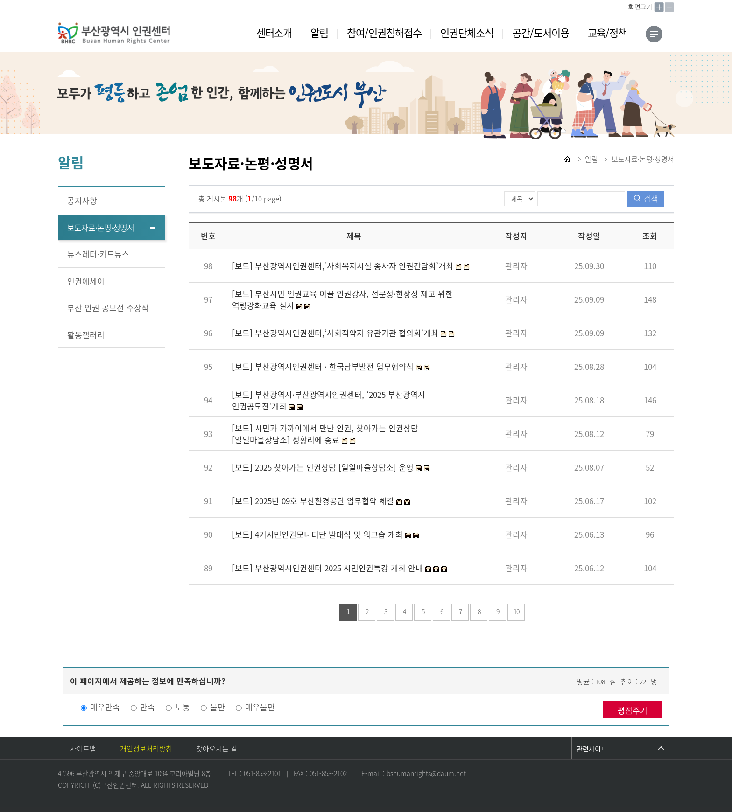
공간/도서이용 (540, 32)
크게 (659, 7)
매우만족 (105, 707)
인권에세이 (86, 281)
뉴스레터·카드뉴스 (98, 254)
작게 (669, 7)
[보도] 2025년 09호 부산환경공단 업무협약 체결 (314, 501)
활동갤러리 (86, 334)
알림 (319, 32)
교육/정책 (607, 32)
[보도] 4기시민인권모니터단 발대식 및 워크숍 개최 (318, 534)
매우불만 (260, 707)
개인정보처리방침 (146, 748)
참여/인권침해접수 (384, 32)
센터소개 (274, 32)
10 (516, 611)
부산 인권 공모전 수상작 (108, 307)
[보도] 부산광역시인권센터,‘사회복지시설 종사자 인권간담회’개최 (344, 265)
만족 (147, 707)
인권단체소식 (466, 32)
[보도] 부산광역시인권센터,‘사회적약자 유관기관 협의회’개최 (336, 333)
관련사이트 (592, 748)
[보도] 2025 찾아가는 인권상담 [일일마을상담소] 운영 (324, 467)
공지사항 (82, 200)
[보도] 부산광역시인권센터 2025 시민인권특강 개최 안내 (328, 568)
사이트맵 (83, 748)
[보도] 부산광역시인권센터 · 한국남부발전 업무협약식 (324, 366)
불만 (217, 707)
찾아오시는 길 (216, 748)
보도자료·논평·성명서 (100, 227)
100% (641, 7)
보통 (182, 707)
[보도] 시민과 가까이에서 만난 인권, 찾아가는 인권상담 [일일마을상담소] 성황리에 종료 (325, 433)
